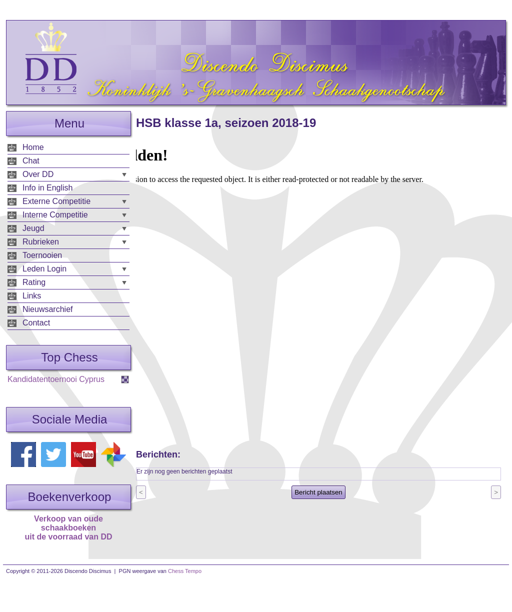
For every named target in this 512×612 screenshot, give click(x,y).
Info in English (47, 188)
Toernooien (42, 255)
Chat (31, 160)
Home (33, 147)
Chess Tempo (185, 571)
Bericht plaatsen (318, 492)
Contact (36, 322)
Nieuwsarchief (47, 309)
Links (31, 296)
